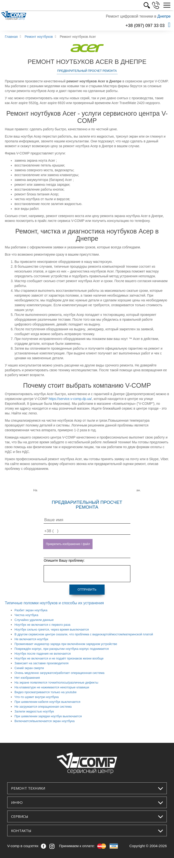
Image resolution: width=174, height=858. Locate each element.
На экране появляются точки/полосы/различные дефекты (56, 682)
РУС (151, 5)
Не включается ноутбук (31, 639)
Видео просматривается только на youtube (45, 692)
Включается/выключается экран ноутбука (44, 721)
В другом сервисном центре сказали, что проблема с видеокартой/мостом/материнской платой (83, 634)
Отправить (87, 589)
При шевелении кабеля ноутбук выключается (47, 702)
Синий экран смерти (29, 668)
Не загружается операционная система (43, 706)
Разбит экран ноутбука (30, 610)
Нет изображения (27, 677)
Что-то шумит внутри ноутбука (36, 697)
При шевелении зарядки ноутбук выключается (48, 716)
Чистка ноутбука (26, 615)
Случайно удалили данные (34, 620)
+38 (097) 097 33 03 (145, 25)
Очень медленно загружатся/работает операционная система (59, 673)
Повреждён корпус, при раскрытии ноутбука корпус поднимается (61, 649)
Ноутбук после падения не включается (42, 653)
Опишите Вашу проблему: (64, 560)
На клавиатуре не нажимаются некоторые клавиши (51, 687)
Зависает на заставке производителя (41, 663)
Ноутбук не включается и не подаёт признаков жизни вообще (59, 658)
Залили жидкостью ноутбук (34, 711)
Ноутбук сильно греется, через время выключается (51, 629)
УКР (140, 5)
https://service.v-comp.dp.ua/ (70, 399)
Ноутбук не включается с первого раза (42, 624)
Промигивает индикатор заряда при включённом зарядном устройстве (65, 644)
